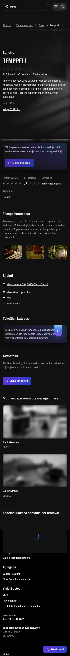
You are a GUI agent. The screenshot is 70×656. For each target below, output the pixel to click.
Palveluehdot (10, 600)
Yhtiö (6, 595)
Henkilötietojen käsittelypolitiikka (21, 606)
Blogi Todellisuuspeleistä (17, 579)
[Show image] (13, 252)
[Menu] (59, 7)
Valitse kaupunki (12, 573)
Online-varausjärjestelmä (17, 557)
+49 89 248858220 (14, 619)
